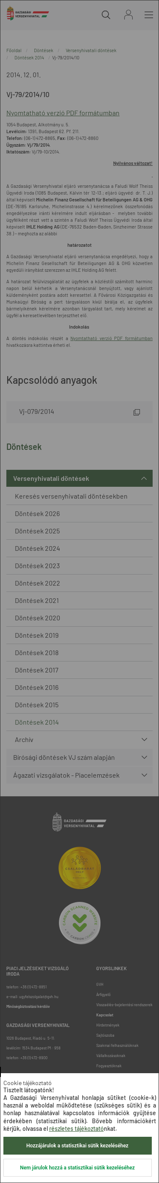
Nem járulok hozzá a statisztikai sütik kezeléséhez (77, 1168)
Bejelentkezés (128, 14)
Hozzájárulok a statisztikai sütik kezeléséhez (77, 1146)
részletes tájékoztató (76, 1128)
